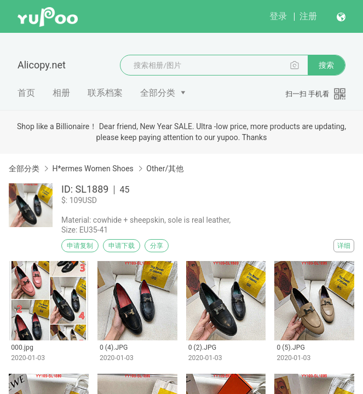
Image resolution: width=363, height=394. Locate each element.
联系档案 (105, 93)
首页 (26, 93)
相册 (61, 93)
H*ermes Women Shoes (92, 168)
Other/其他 (164, 168)
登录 (278, 16)
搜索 (326, 65)
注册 (308, 16)
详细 (343, 246)
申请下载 (121, 246)
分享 (156, 246)
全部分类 (157, 93)
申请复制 (80, 246)
